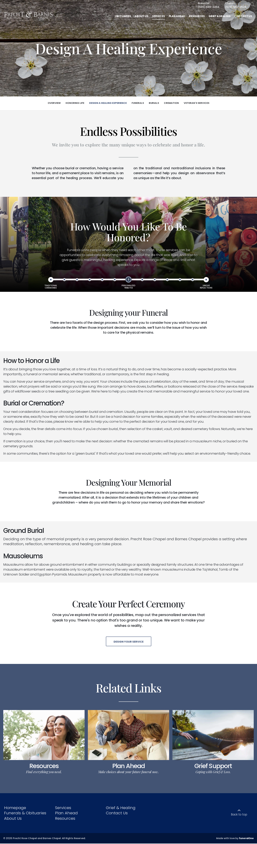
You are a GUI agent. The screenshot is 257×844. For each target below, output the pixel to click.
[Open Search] (252, 4)
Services (63, 808)
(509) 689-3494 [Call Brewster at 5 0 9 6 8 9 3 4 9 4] (208, 7)
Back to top (239, 815)
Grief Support (213, 766)
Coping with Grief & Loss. (213, 772)
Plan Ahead (128, 766)
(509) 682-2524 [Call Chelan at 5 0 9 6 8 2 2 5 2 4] (235, 7)
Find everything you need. (44, 772)
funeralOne (246, 838)
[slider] (128, 279)
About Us (13, 819)
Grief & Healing (120, 808)
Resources (44, 766)
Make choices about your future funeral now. (128, 772)
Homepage (15, 808)
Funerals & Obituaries (25, 813)
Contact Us (117, 813)
